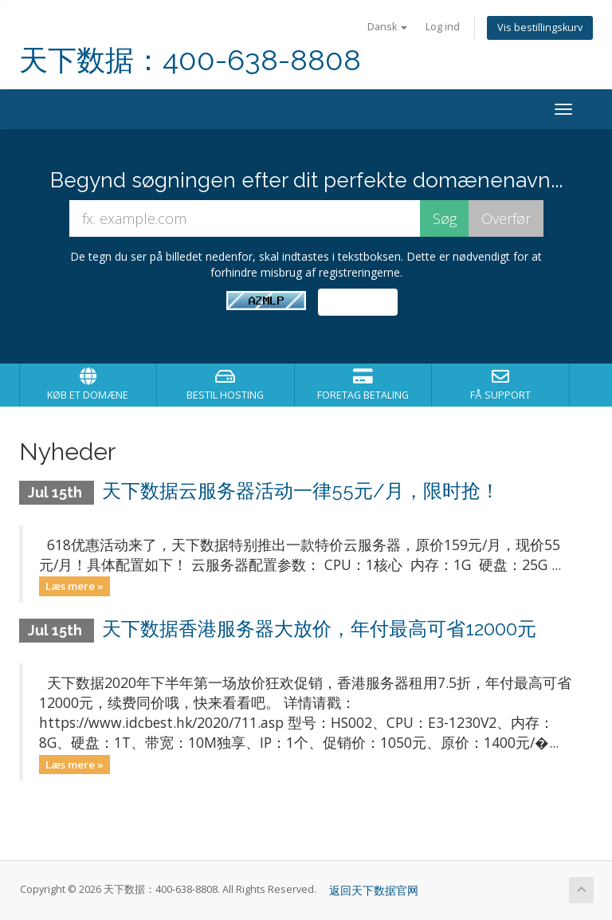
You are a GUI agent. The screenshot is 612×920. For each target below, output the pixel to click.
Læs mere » (74, 586)
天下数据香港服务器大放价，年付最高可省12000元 (319, 628)
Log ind (443, 26)
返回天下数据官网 (373, 890)
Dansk (387, 26)
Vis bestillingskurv (540, 27)
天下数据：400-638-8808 (190, 60)
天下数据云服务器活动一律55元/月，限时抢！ (301, 490)
